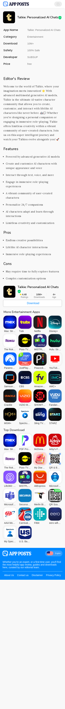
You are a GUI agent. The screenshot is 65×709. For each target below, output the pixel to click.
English (54, 618)
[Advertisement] (32, 101)
